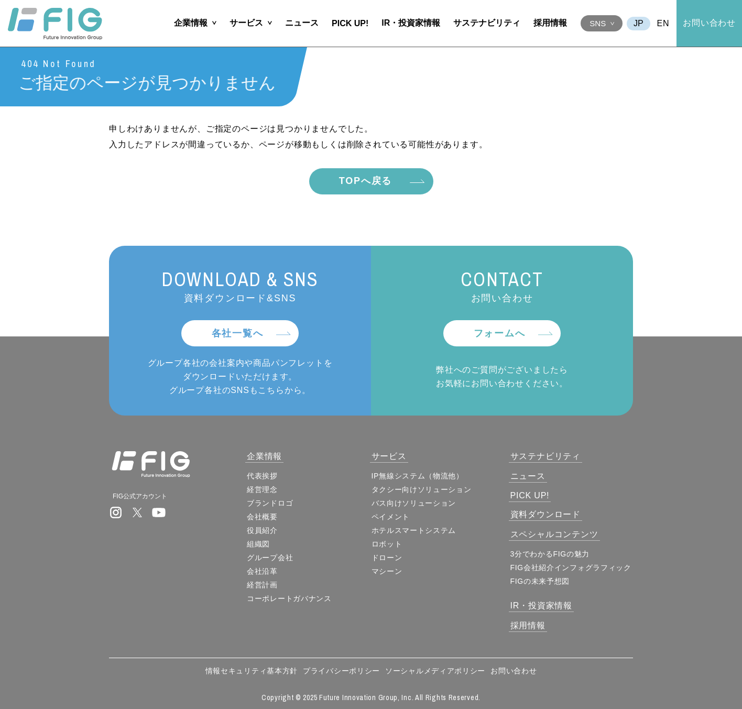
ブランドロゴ (270, 503)
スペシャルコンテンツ (554, 534)
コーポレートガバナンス (289, 598)
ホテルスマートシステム (414, 530)
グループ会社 (270, 557)
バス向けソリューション (414, 503)
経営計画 (262, 585)
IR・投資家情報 (410, 22)
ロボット (387, 544)
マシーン (387, 571)
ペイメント (391, 516)
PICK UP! (350, 23)
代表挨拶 (262, 476)
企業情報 (191, 22)
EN (663, 23)
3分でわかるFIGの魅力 (550, 554)
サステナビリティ (486, 22)
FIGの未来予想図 (540, 581)
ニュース (302, 22)
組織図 (258, 544)
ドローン (387, 557)
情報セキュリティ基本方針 (251, 671)
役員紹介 (262, 530)
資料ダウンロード (545, 514)
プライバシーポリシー (341, 671)
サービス (246, 22)
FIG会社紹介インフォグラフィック (570, 567)
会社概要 (262, 516)
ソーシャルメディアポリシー (435, 671)
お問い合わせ (709, 22)
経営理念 (262, 489)
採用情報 (550, 22)
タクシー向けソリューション (422, 489)
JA (638, 23)
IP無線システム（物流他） (418, 476)
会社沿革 (262, 571)
